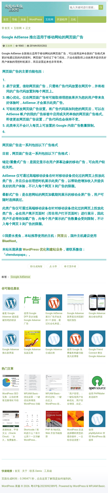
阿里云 (62, 236)
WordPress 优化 (34, 249)
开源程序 (62, 19)
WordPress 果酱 (11, 486)
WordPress (35, 19)
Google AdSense (20, 276)
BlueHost (9, 241)
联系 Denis (35, 470)
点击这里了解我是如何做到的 (54, 478)
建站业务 (56, 249)
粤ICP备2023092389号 (44, 486)
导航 (14, 19)
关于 (24, 470)
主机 (73, 19)
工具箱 (48, 470)
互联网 (49, 19)
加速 (23, 19)
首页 (6, 19)
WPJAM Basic (97, 486)
